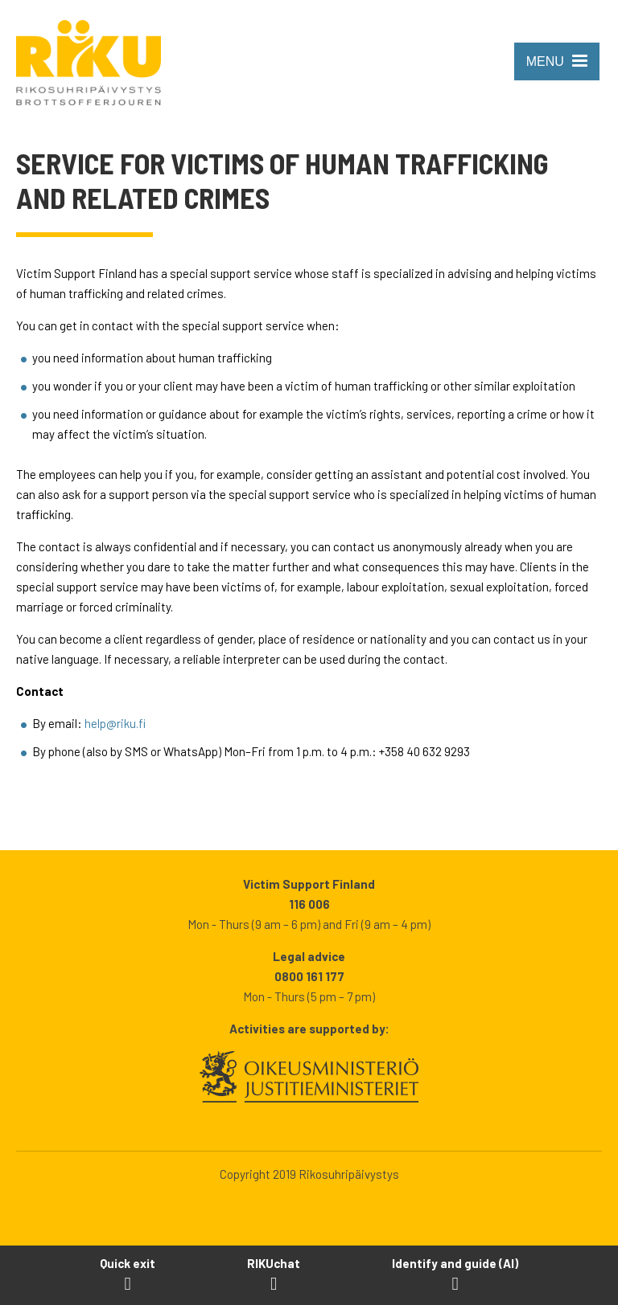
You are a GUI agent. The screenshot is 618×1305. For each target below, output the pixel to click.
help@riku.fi (115, 723)
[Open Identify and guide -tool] (455, 1274)
